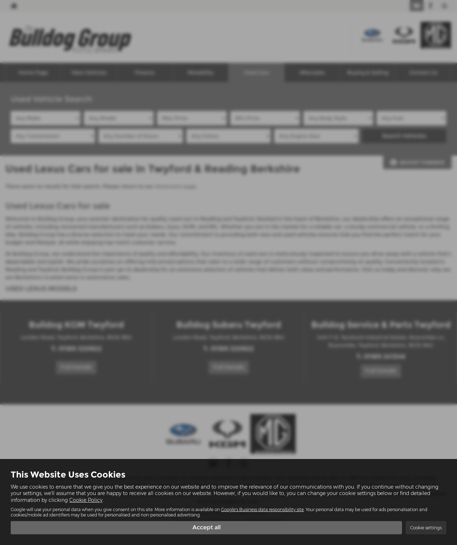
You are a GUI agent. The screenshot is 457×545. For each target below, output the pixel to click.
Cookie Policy (85, 499)
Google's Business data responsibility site (262, 509)
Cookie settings (426, 527)
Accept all (206, 527)
